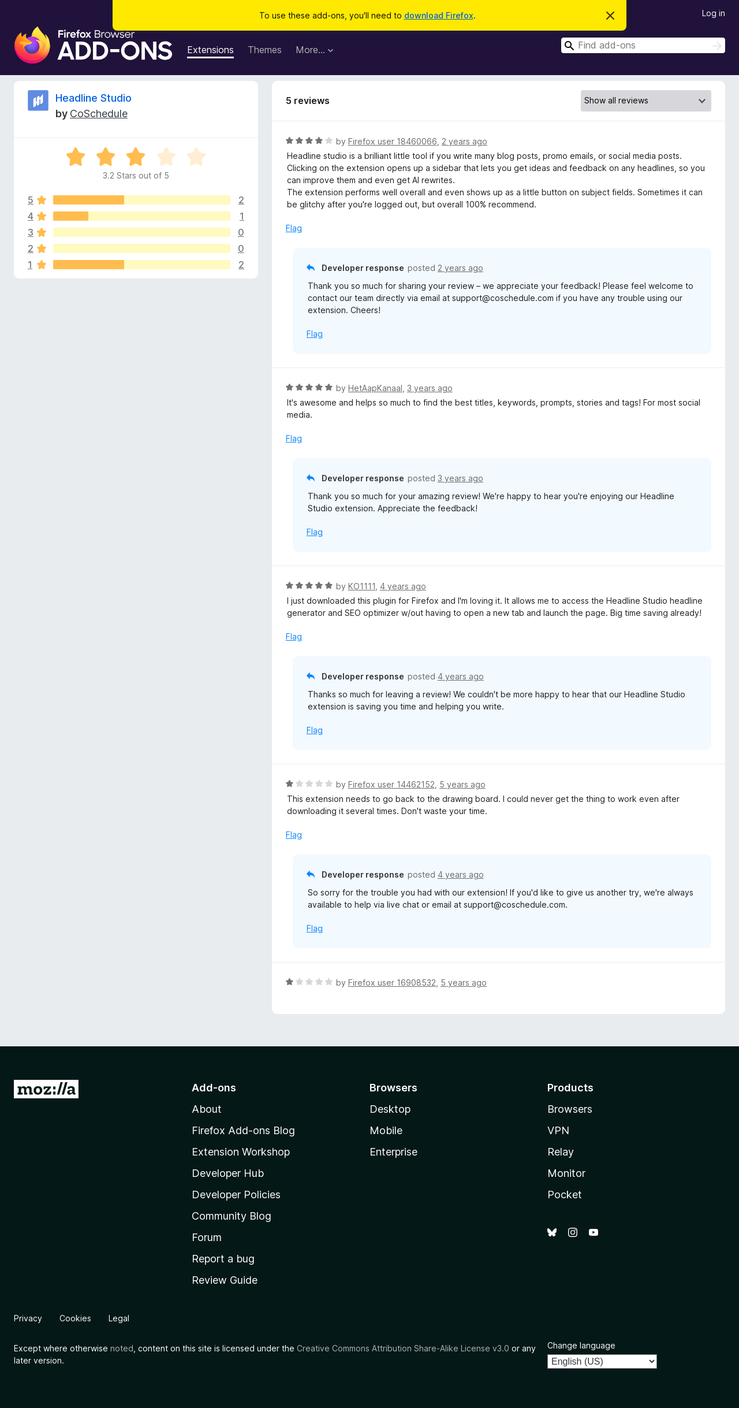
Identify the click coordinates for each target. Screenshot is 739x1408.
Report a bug (223, 1259)
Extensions (210, 49)
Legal (119, 1318)
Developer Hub (228, 1173)
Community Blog (231, 1216)
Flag (294, 228)
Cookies (75, 1318)
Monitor (566, 1173)
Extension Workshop (241, 1152)
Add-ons (214, 1088)
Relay (560, 1152)
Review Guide (224, 1280)
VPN (558, 1130)
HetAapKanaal (375, 388)
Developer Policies (236, 1194)
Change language (581, 1345)
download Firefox (438, 15)
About (207, 1109)
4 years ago (403, 586)
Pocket (564, 1194)
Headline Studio (93, 98)
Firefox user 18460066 (392, 141)
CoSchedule (99, 113)
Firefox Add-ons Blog (243, 1130)
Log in (713, 13)
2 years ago (464, 141)
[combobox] (643, 45)
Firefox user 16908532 (392, 982)
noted (121, 1348)
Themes (265, 49)
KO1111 (361, 586)
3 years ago (430, 388)
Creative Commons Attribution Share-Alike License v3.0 (403, 1348)
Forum (207, 1237)
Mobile (386, 1130)
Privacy (28, 1318)
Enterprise (393, 1152)
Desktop (390, 1109)
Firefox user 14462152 (391, 784)
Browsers (569, 1109)
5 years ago (462, 784)
